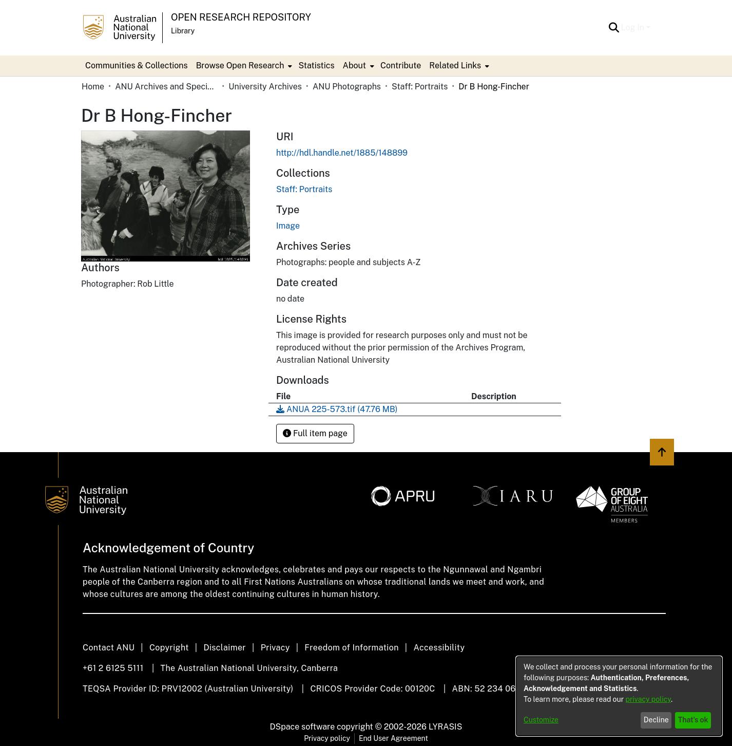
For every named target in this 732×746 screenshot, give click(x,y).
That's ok (693, 720)
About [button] (354, 65)
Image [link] (288, 226)
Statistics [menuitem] (316, 65)
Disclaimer (224, 647)
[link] (304, 189)
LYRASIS (445, 727)
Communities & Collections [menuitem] (136, 65)
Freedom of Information (351, 647)
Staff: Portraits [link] (420, 86)
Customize (541, 720)
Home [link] (93, 86)
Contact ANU (108, 647)
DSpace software (302, 727)
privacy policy (648, 699)
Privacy (275, 647)
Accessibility (439, 647)
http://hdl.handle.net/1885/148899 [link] (342, 153)
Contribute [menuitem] (400, 65)
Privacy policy (327, 738)
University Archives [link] (265, 86)
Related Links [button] (455, 65)
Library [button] (183, 31)
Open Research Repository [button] (241, 17)
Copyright (169, 647)
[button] (614, 28)
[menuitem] (243, 65)
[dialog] (619, 696)
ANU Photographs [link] (347, 86)
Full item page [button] (315, 433)
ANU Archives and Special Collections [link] (166, 86)
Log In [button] (633, 27)
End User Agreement (393, 738)
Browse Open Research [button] (240, 65)
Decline (656, 720)
